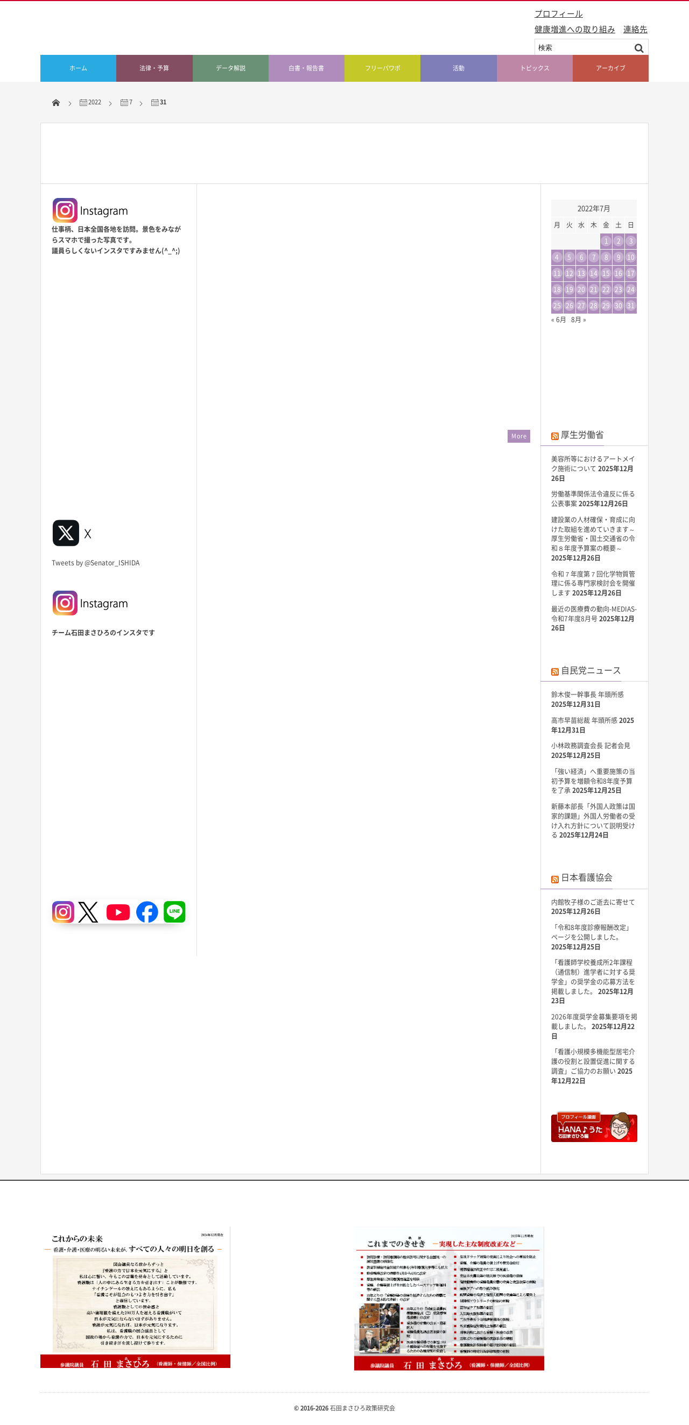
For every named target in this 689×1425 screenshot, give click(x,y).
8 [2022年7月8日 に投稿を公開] (606, 257)
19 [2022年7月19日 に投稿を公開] (569, 289)
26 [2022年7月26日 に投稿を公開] (569, 305)
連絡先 (635, 29)
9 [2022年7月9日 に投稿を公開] (619, 257)
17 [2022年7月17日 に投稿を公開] (631, 273)
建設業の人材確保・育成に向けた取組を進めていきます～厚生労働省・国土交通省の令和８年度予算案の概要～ (593, 534)
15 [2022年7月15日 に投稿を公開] (606, 273)
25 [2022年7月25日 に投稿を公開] (557, 305)
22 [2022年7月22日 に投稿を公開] (606, 289)
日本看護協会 (587, 876)
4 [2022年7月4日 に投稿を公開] (557, 257)
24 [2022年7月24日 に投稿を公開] (631, 289)
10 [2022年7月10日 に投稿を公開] (631, 257)
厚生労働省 (582, 434)
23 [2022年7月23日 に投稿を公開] (618, 289)
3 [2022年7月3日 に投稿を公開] (631, 241)
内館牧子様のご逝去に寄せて (593, 902)
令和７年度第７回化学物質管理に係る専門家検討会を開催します (593, 583)
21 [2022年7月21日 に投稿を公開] (593, 289)
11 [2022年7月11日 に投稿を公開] (557, 273)
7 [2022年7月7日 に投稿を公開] (594, 257)
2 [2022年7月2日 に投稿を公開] (619, 241)
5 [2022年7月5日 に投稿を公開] (569, 257)
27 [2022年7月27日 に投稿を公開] (581, 305)
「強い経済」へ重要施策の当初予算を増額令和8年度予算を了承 (593, 781)
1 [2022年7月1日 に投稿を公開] (606, 241)
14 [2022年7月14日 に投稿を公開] (593, 273)
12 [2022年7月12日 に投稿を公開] (569, 273)
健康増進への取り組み (575, 29)
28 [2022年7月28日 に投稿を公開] (593, 305)
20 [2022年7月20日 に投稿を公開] (581, 289)
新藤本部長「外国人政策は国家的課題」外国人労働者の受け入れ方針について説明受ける (593, 821)
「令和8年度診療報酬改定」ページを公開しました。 (591, 932)
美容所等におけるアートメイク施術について (593, 463)
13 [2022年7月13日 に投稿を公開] (581, 273)
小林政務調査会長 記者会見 (590, 745)
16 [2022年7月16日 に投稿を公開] (618, 273)
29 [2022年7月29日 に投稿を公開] (606, 305)
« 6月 (558, 319)
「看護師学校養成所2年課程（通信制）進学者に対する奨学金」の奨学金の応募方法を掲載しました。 (593, 977)
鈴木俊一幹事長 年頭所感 (587, 694)
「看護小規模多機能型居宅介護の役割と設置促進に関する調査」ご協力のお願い (593, 1061)
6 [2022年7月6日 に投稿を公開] (581, 257)
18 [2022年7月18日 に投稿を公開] (557, 289)
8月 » (578, 319)
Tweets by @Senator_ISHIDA (95, 563)
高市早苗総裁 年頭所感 (584, 720)
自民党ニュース (591, 669)
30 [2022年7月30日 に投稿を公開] (618, 305)
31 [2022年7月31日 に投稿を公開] (631, 305)
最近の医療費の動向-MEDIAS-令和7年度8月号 (594, 613)
